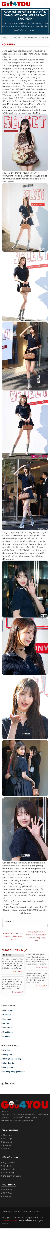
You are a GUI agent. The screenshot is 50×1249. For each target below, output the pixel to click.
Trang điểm (8, 1067)
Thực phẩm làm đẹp (12, 1059)
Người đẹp (8, 1032)
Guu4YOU (5, 37)
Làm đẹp (16, 37)
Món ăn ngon (9, 1172)
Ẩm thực (7, 1019)
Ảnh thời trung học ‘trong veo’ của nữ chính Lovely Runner (13, 936)
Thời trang (8, 1010)
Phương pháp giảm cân (14, 1072)
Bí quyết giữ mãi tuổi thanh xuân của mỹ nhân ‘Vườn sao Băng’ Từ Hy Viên (36, 936)
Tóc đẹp (6, 1050)
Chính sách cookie (31, 1211)
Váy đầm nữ (9, 1162)
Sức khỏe (7, 1028)
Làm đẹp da (8, 1063)
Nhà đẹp (7, 1015)
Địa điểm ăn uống (12, 1176)
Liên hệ (16, 1211)
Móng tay (7, 1054)
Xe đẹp (6, 1023)
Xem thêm (17, 971)
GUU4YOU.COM (9, 1220)
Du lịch (6, 1036)
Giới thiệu (6, 1211)
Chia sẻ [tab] (8, 921)
